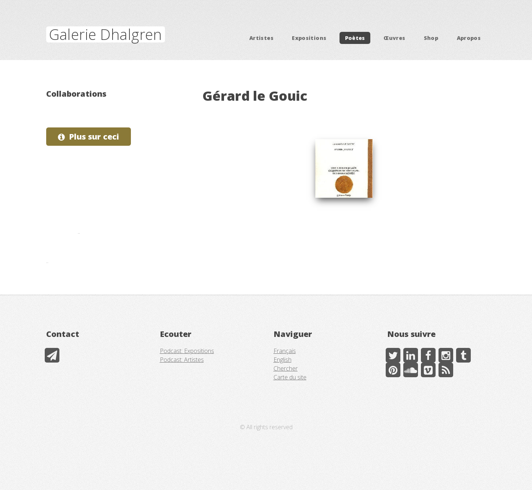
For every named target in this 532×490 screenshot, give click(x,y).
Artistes (261, 37)
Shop (431, 37)
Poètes (355, 37)
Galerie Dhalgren (105, 34)
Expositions (309, 37)
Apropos (469, 37)
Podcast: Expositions (187, 351)
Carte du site (290, 377)
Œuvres (394, 37)
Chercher (286, 368)
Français (285, 351)
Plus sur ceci (94, 136)
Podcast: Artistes (182, 360)
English (282, 360)
